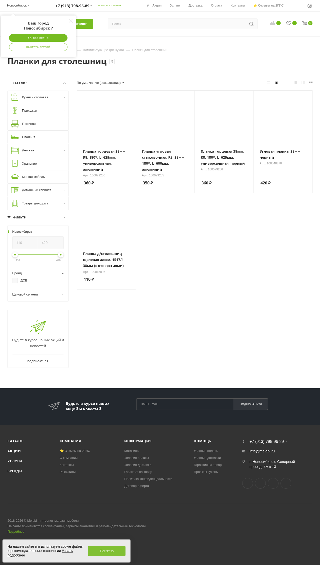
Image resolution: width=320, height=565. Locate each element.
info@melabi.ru (262, 451)
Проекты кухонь (206, 472)
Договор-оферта (136, 486)
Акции (14, 451)
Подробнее (16, 531)
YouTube (273, 483)
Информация (138, 441)
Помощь (202, 441)
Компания (70, 441)
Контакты (67, 465)
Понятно (107, 551)
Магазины (131, 451)
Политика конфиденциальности (148, 479)
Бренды (15, 471)
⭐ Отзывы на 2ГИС (75, 451)
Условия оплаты (136, 458)
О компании (69, 458)
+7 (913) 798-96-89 (267, 442)
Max (285, 483)
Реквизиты (68, 472)
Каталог (16, 441)
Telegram (260, 483)
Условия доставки (137, 465)
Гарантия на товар (138, 472)
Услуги (15, 461)
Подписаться (251, 404)
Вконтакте (247, 483)
